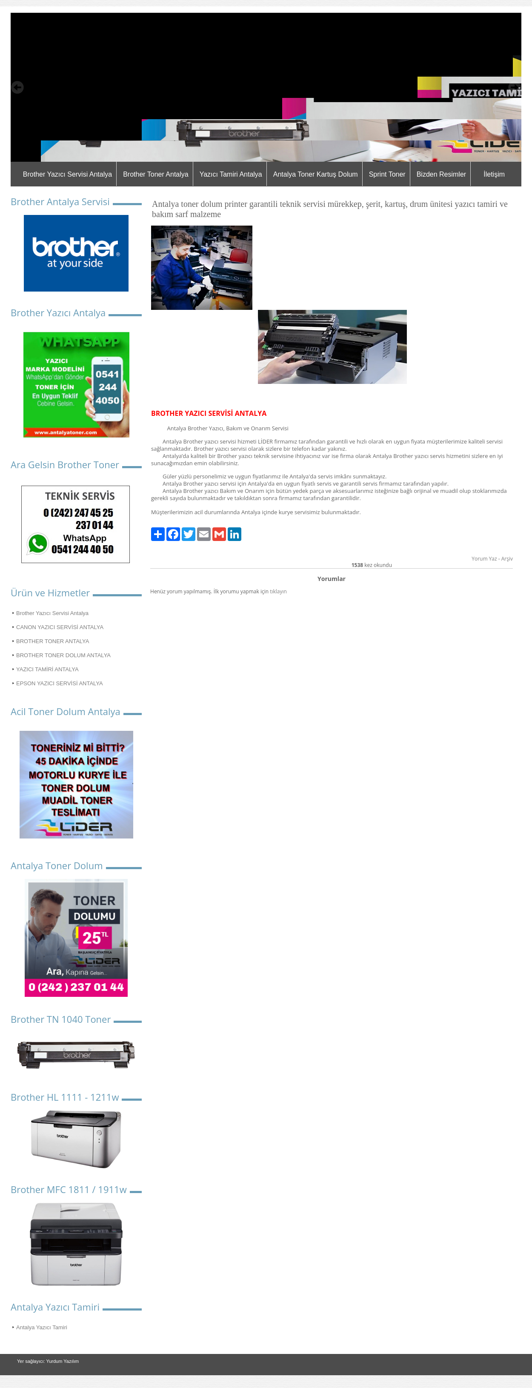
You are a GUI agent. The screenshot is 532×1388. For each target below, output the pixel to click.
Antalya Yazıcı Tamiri (41, 1327)
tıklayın (278, 591)
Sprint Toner (387, 174)
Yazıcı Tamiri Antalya (231, 174)
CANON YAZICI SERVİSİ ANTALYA (59, 627)
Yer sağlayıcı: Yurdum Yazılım (48, 1361)
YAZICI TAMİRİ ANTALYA (47, 669)
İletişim (494, 174)
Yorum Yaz (484, 558)
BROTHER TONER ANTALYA (52, 641)
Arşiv (507, 558)
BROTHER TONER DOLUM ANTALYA (63, 655)
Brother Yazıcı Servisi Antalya (67, 174)
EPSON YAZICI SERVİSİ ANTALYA (59, 683)
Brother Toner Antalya (156, 174)
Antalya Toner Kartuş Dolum (315, 174)
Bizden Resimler (441, 174)
